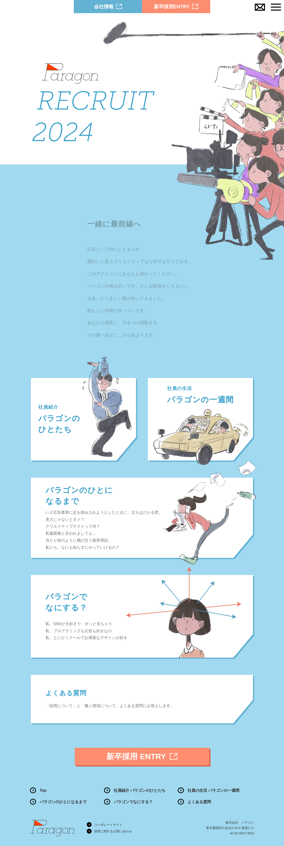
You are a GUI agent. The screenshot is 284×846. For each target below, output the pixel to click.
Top (43, 790)
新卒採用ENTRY (176, 6)
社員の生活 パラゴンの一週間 (213, 790)
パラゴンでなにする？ (133, 802)
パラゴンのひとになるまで (63, 802)
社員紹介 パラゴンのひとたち (139, 790)
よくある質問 (199, 802)
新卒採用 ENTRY (141, 756)
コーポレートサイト (108, 825)
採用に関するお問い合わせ (113, 831)
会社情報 (108, 6)
